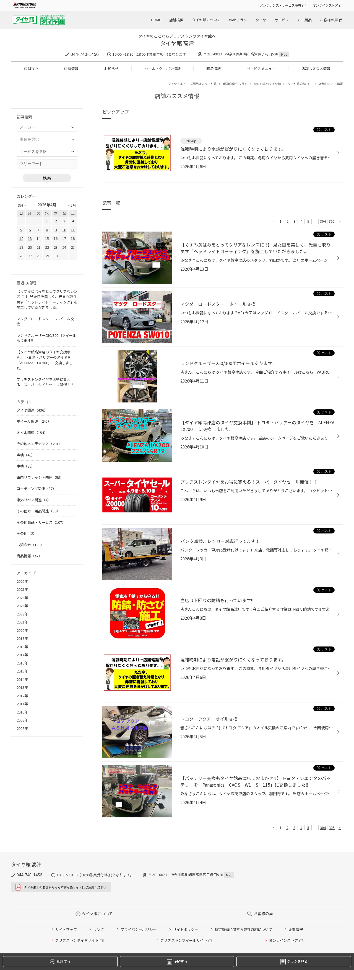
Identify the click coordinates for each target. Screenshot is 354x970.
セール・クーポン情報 (163, 68)
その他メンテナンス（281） (39, 443)
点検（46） (26, 455)
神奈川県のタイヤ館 (267, 83)
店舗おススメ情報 (315, 68)
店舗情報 (71, 68)
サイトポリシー (185, 929)
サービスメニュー (261, 68)
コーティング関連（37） (36, 488)
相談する (60, 961)
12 (21, 238)
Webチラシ (238, 19)
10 (64, 229)
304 (323, 221)
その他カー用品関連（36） (38, 511)
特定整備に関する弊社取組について (243, 929)
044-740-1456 (85, 54)
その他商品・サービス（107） (41, 522)
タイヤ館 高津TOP (299, 83)
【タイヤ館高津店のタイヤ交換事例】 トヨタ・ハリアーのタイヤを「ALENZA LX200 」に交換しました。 (45, 360)
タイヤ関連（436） (32, 410)
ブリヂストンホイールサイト (183, 940)
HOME (156, 19)
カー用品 (304, 19)
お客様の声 (329, 19)
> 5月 (71, 205)
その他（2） (27, 533)
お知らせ (111, 68)
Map (284, 54)
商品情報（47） (29, 555)
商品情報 (213, 68)
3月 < (22, 205)
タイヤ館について (206, 19)
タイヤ (261, 19)
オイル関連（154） (32, 432)
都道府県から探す (235, 83)
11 (73, 229)
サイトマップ (66, 929)
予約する (177, 961)
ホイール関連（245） (34, 421)
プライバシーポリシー (139, 929)
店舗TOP (31, 68)
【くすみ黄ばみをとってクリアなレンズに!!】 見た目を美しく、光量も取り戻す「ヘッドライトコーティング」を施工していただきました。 (47, 299)
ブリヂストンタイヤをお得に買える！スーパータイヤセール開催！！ (45, 382)
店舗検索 (176, 19)
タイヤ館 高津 (177, 43)
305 (332, 221)
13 (30, 238)
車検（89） (26, 466)
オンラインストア (325, 5)
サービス (282, 19)
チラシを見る (294, 961)
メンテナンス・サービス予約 (280, 5)
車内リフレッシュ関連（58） (40, 477)
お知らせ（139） (30, 544)
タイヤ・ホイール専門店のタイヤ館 (192, 83)
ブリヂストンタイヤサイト (76, 940)
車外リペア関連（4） (34, 499)
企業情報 (295, 929)
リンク (98, 929)
